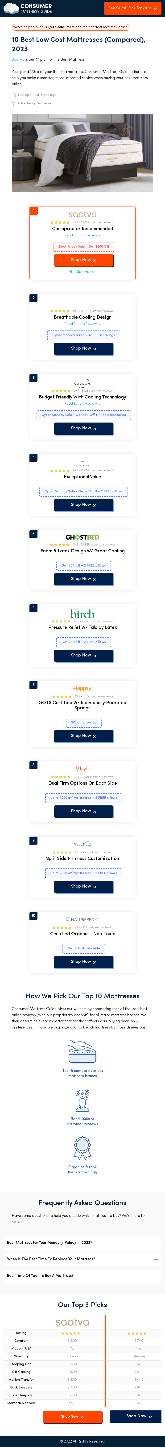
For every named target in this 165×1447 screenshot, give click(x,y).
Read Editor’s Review (81, 235)
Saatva (18, 60)
